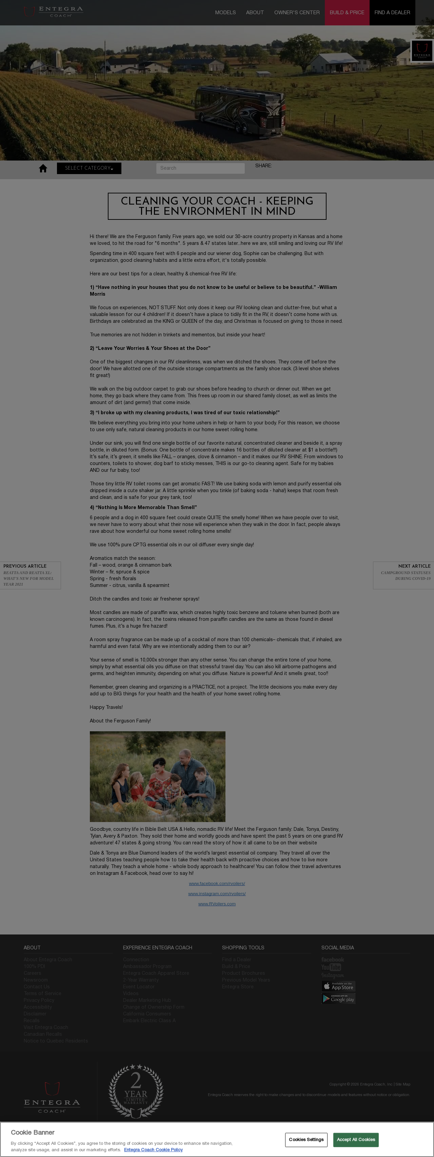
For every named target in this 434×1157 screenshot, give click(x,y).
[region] (217, 1139)
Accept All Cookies (356, 1139)
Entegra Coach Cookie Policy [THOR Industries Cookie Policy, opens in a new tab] (153, 1150)
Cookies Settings (306, 1139)
